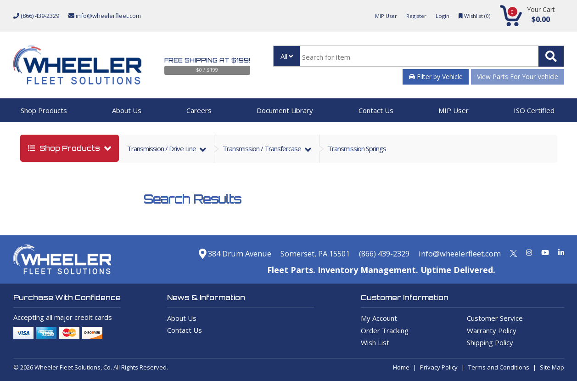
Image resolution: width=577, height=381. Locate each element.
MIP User (377, 15)
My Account (379, 318)
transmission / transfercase (263, 148)
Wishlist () (472, 15)
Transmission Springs (357, 148)
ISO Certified (534, 110)
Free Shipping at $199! (207, 60)
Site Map (552, 367)
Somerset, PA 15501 (297, 253)
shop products (65, 148)
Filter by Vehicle (436, 76)
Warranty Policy (491, 330)
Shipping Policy (490, 342)
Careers (199, 110)
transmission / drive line (162, 148)
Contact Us (376, 110)
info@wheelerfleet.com (104, 15)
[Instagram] (529, 252)
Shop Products (44, 110)
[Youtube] (545, 252)
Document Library (285, 110)
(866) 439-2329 (36, 15)
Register (410, 15)
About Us (126, 110)
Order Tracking (385, 330)
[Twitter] (513, 252)
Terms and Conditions (498, 367)
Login (438, 15)
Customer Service (495, 318)
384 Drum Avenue (208, 253)
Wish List (375, 342)
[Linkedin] (561, 252)
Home (401, 367)
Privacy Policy (439, 367)
